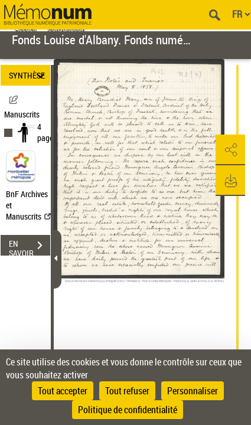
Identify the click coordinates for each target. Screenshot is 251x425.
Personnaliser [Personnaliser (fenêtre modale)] (192, 390)
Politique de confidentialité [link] (127, 409)
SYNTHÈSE (28, 75)
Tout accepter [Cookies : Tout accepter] (62, 390)
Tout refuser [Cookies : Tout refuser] (127, 390)
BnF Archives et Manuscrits (28, 205)
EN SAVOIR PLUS (29, 246)
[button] (230, 150)
